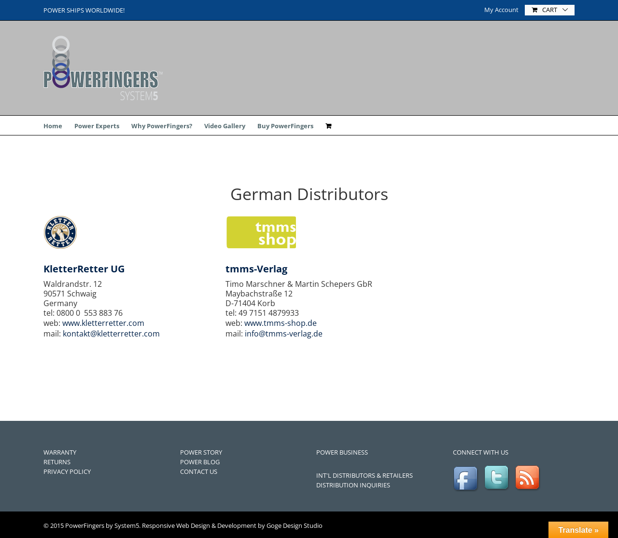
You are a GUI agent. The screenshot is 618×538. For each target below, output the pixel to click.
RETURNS (56, 461)
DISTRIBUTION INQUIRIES (353, 485)
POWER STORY (201, 452)
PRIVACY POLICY (67, 471)
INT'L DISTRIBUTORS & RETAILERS (364, 475)
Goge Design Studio (295, 525)
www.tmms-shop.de (280, 323)
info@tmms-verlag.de (284, 333)
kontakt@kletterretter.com (111, 333)
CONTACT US (198, 471)
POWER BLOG (200, 461)
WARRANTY (59, 452)
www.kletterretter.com (103, 323)
